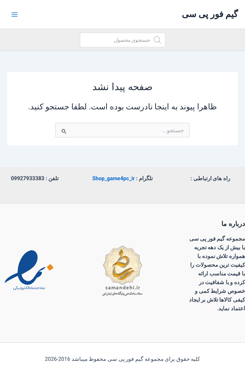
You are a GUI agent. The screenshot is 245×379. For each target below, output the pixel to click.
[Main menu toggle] (14, 14)
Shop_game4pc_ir (113, 178)
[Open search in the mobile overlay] (122, 40)
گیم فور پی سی (210, 14)
